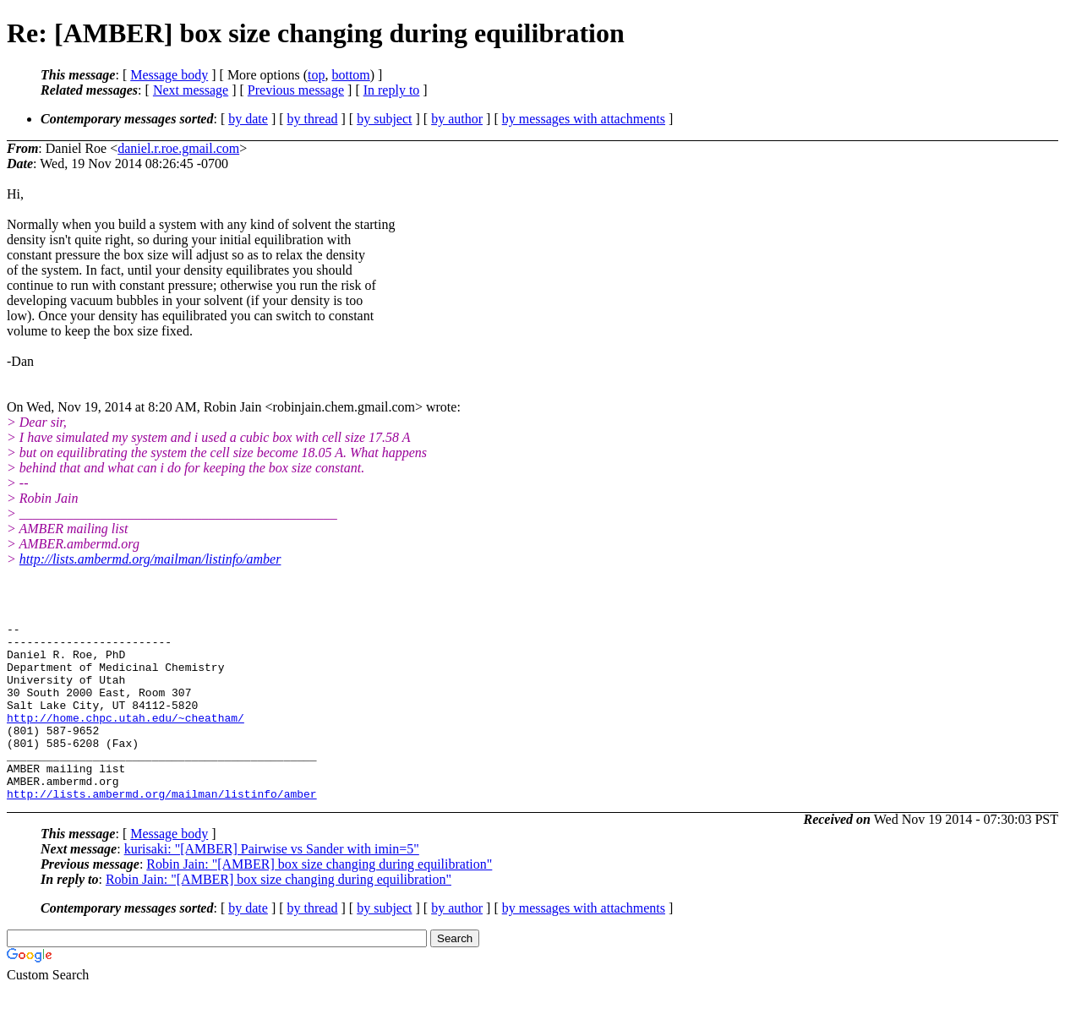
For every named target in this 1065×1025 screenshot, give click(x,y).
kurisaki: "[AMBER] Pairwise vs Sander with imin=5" (271, 884)
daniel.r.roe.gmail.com (178, 148)
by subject (384, 119)
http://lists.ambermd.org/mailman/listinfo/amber (150, 559)
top (316, 75)
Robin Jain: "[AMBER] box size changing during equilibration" (319, 899)
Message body (169, 75)
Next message (190, 90)
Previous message (296, 90)
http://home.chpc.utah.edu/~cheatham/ (125, 737)
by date (248, 119)
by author (457, 119)
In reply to (391, 90)
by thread (312, 119)
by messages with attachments (583, 119)
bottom (350, 75)
